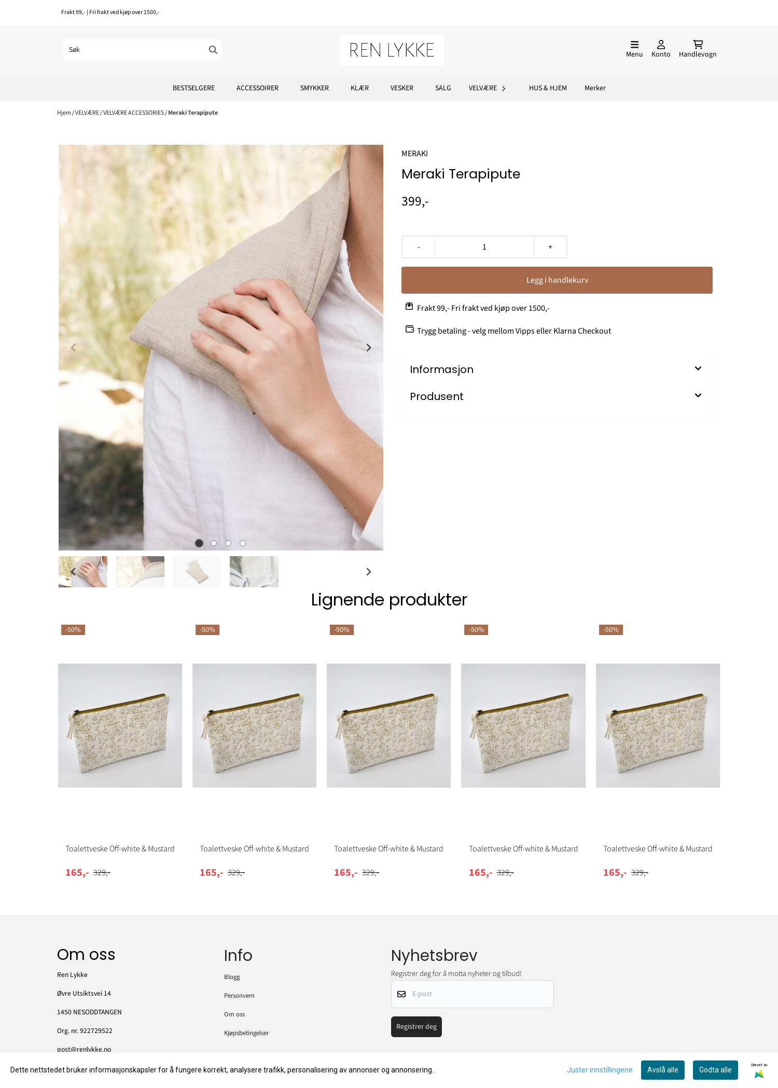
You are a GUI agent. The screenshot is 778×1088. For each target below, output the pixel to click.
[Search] (213, 50)
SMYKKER (314, 88)
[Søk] (142, 50)
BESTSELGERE (194, 88)
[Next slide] (368, 347)
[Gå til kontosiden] (661, 50)
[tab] (199, 543)
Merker (595, 88)
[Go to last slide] (73, 571)
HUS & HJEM (548, 88)
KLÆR (360, 88)
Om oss (234, 1014)
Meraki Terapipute (193, 112)
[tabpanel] (120, 760)
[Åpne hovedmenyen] (634, 50)
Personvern (239, 995)
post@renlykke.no (84, 1049)
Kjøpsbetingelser (246, 1033)
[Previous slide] (73, 347)
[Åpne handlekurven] (698, 50)
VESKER (402, 88)
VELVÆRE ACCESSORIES (134, 112)
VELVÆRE (87, 112)
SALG (443, 88)
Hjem (64, 112)
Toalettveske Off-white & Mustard (120, 849)
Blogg (232, 977)
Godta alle (715, 1070)
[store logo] (391, 49)
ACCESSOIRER (258, 88)
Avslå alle (662, 1070)
